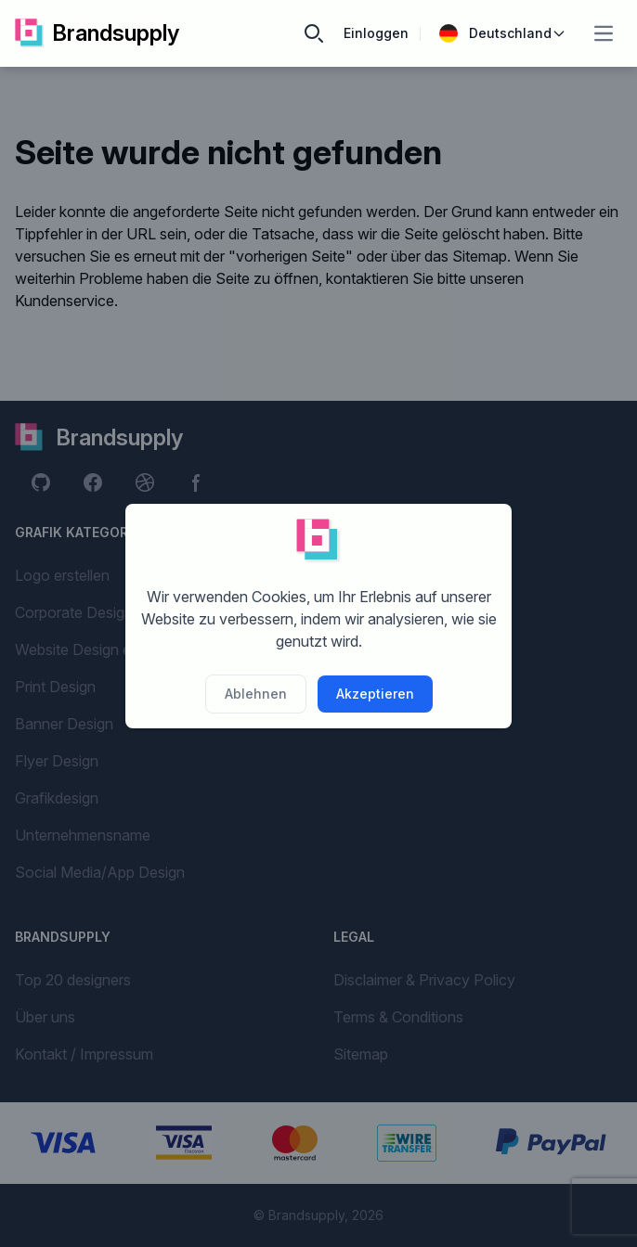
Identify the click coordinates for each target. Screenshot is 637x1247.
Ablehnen (256, 693)
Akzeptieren (375, 693)
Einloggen (376, 33)
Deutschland (502, 33)
